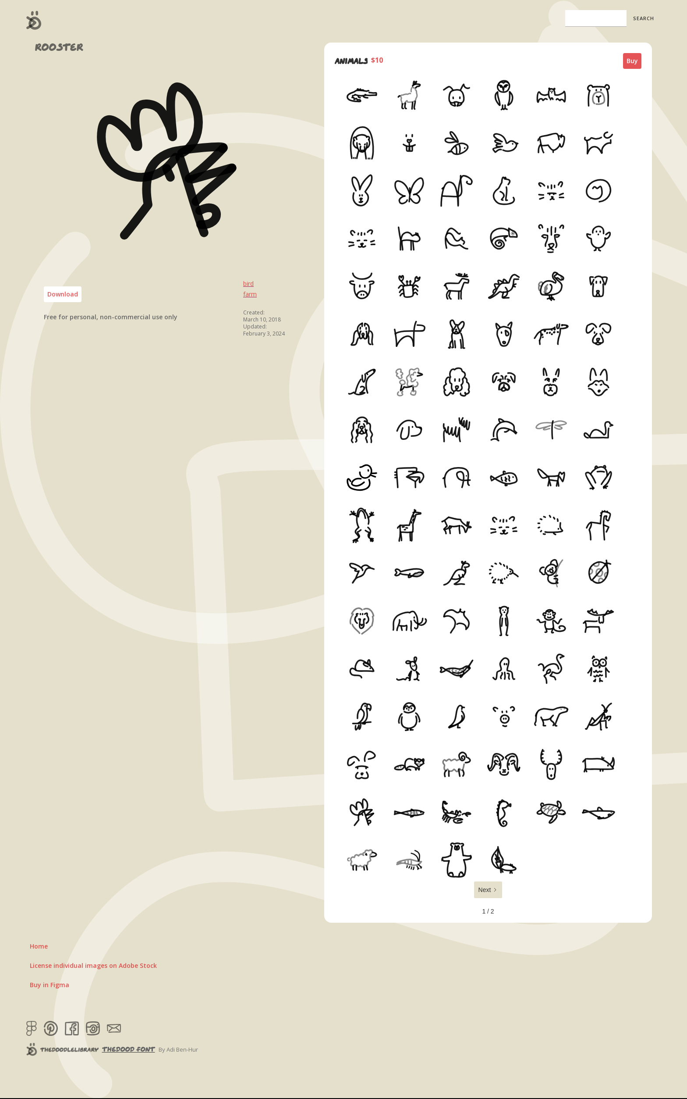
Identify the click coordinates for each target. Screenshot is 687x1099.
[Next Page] (488, 889)
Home (39, 946)
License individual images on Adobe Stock (93, 965)
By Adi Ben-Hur (178, 1049)
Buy (632, 61)
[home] (34, 20)
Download (62, 294)
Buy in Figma (49, 985)
